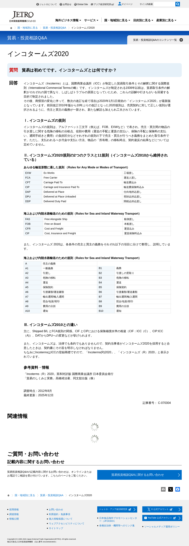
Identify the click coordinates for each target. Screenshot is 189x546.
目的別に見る (143, 20)
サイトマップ (56, 528)
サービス (91, 20)
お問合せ (67, 4)
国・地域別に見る (117, 20)
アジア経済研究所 (104, 4)
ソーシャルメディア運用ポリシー (162, 526)
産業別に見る (166, 20)
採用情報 (14, 509)
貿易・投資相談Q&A (54, 27)
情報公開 (14, 518)
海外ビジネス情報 (68, 20)
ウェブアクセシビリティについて (66, 523)
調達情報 (14, 514)
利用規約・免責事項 (59, 514)
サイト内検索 (146, 4)
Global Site (82, 4)
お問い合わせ (56, 509)
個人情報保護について (61, 518)
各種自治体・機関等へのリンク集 (117, 525)
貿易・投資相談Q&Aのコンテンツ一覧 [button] (158, 39)
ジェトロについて (48, 4)
